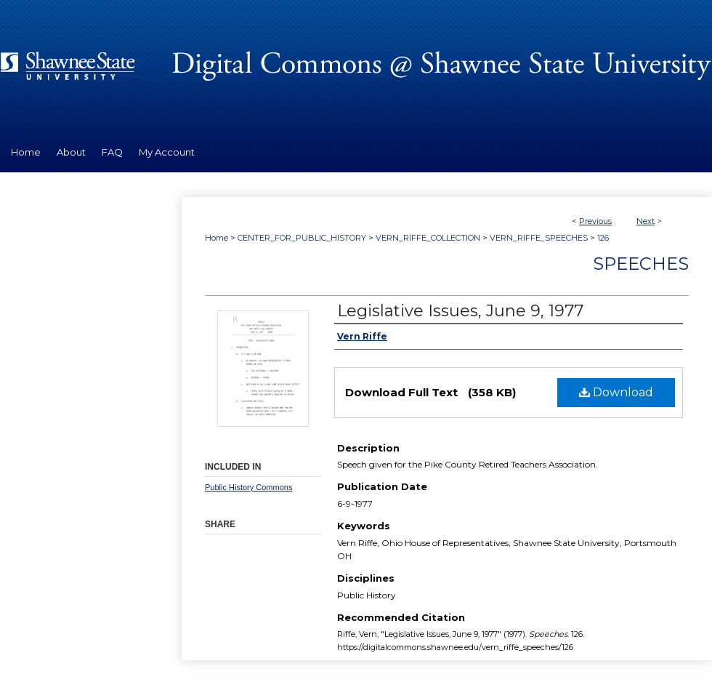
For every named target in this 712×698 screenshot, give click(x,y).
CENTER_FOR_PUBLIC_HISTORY (302, 238)
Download (616, 392)
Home (216, 238)
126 (603, 238)
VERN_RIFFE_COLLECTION (428, 238)
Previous (595, 221)
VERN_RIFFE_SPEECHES (539, 238)
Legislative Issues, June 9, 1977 (460, 311)
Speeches (641, 263)
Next (645, 221)
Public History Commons (248, 487)
